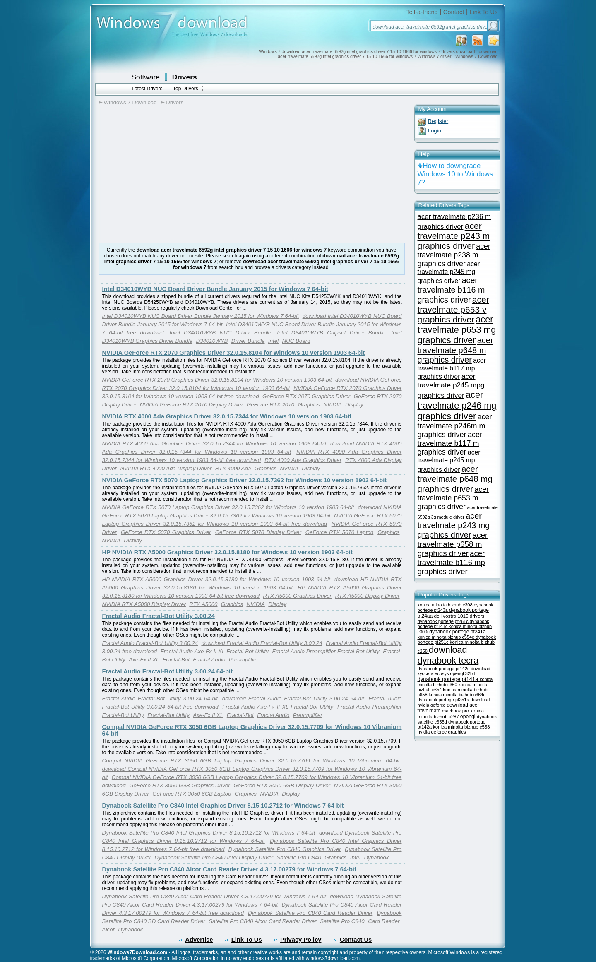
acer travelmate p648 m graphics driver (455, 350)
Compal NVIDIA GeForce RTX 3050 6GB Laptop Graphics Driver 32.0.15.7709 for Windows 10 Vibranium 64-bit (251, 761)
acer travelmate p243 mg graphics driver (454, 525)
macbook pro (455, 710)
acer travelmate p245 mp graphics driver (449, 461)
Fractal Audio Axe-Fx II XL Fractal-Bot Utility (215, 651)
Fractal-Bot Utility (168, 715)
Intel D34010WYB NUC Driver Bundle (220, 332)
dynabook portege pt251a (444, 699)
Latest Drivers (147, 88)
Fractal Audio (209, 660)
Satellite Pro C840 (298, 857)
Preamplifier (243, 660)
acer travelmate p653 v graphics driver (453, 309)
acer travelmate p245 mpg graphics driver (451, 385)
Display (354, 405)
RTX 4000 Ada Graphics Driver (302, 460)
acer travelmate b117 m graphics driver (450, 443)
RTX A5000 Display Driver (367, 596)
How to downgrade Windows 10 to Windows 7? (455, 174)
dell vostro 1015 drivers (459, 615)
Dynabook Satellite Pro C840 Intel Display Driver (213, 857)
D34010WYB (212, 341)
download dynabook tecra (448, 655)
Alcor (108, 929)
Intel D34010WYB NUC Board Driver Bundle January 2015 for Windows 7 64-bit (215, 289)
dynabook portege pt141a (449, 679)
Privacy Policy (300, 939)
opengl (468, 716)
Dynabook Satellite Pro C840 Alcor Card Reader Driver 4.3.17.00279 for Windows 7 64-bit (229, 869)
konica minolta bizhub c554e (447, 637)
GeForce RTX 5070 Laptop (339, 532)
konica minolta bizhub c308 (446, 604)
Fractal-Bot (176, 660)
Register (438, 121)
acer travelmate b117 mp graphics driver (452, 368)
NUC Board (296, 341)
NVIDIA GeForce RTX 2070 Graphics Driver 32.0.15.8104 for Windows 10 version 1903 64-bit (233, 352)
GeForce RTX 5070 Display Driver (258, 532)
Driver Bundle (248, 341)
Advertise (199, 939)
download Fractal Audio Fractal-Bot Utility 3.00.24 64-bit (293, 698)
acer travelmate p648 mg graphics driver (455, 478)
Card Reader (383, 921)
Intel (273, 341)
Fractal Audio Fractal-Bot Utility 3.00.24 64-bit (167, 671)
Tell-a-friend (422, 12)
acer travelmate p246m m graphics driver (455, 426)
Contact (453, 12)
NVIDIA (332, 405)
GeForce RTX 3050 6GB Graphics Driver (179, 785)
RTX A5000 (203, 604)
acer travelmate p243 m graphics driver (454, 235)
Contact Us (356, 939)
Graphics (309, 405)
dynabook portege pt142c (444, 668)
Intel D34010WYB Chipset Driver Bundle (331, 332)
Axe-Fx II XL (144, 660)
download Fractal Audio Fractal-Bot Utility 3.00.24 (261, 643)
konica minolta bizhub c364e (457, 694)
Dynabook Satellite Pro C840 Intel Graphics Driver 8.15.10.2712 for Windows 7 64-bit (223, 805)
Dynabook (376, 857)
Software (146, 77)
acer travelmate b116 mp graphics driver (451, 562)
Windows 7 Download (130, 102)
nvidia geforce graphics (442, 731)
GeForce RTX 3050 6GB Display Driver (281, 785)
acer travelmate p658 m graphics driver (453, 544)
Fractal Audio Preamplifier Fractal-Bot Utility (326, 651)
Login (435, 130)
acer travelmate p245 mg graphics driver (449, 272)
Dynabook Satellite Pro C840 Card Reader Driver (310, 913)
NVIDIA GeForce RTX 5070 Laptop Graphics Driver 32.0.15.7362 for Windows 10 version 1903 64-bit (244, 480)
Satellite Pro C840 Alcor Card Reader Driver (263, 921)
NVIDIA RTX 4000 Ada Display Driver (165, 468)
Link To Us (483, 12)
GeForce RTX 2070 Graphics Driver (306, 396)
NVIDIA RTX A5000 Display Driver (144, 604)
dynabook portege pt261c (444, 621)
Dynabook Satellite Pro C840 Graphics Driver (284, 849)
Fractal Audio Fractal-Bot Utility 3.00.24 (158, 616)
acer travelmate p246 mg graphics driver (457, 405)
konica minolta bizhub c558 (461, 726)
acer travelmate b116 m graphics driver (451, 290)
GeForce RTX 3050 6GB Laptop (191, 794)
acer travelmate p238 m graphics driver (454, 255)
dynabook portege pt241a (457, 632)
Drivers (184, 77)
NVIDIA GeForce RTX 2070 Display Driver (191, 405)
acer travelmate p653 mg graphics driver (457, 330)
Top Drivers (185, 88)
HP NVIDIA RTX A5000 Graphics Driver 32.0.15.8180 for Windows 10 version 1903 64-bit (227, 552)
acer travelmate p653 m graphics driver (453, 498)
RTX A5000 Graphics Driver (297, 596)
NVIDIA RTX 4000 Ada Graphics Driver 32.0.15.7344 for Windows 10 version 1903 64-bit (226, 416)
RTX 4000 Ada (233, 468)
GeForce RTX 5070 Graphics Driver (166, 532)
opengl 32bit (462, 673)
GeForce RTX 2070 (270, 405)
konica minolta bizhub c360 (455, 682)
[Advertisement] (168, 174)
